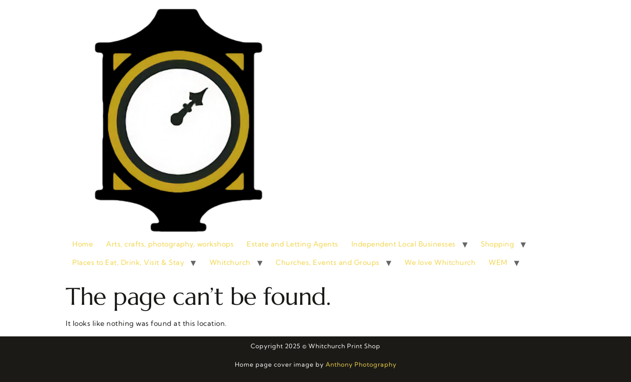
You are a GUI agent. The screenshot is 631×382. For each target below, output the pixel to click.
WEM (498, 262)
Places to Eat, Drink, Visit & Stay (128, 262)
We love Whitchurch (439, 262)
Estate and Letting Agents (292, 243)
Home (82, 243)
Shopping (497, 243)
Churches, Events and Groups (327, 262)
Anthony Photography (361, 364)
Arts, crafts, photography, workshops (170, 243)
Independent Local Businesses (403, 243)
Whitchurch (230, 262)
